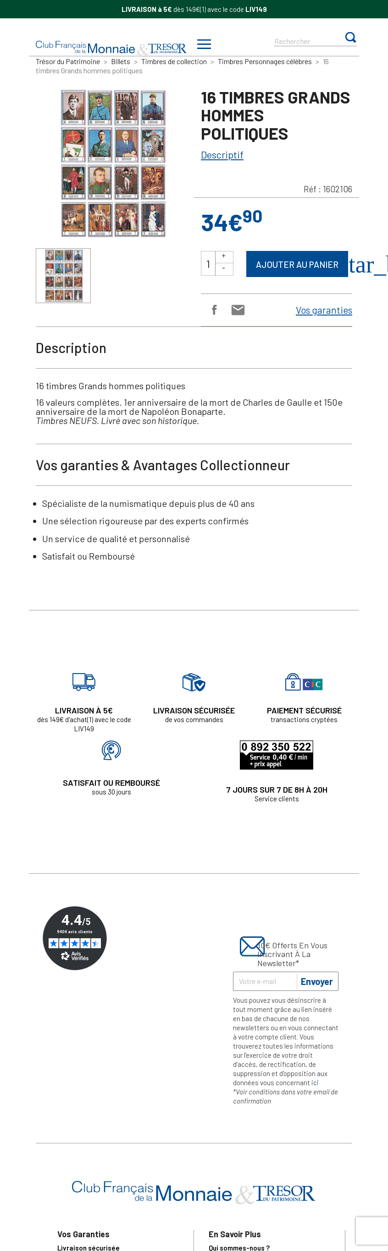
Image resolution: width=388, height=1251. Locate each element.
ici (315, 1082)
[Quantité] (208, 263)
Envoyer (317, 981)
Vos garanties (324, 310)
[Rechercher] (307, 40)
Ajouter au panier (297, 264)
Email (237, 309)
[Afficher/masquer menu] (204, 45)
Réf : (312, 189)
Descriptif (222, 154)
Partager (214, 309)
